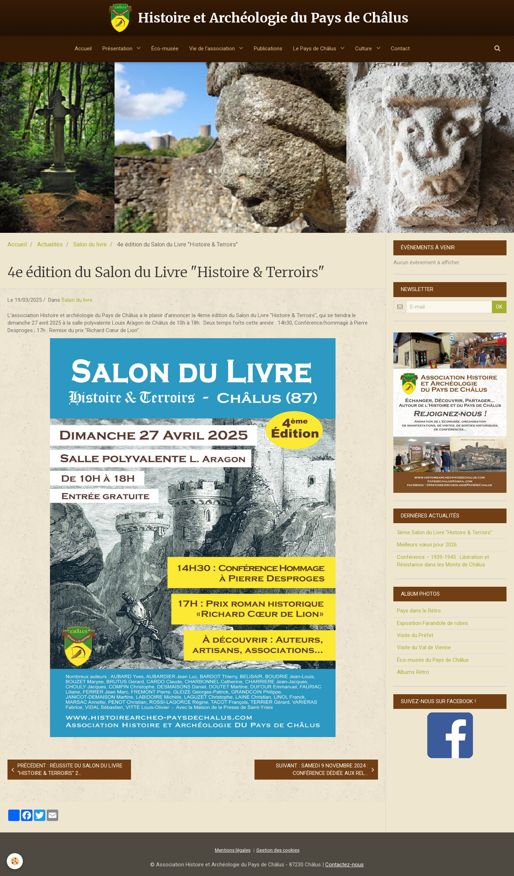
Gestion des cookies (277, 850)
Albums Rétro (413, 672)
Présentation (117, 48)
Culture (365, 48)
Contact (400, 48)
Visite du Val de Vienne (424, 647)
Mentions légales (233, 850)
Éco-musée (164, 48)
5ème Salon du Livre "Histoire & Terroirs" (444, 532)
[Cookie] (15, 861)
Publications (268, 48)
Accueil (82, 48)
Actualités (50, 244)
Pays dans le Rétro (419, 610)
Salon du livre (90, 244)
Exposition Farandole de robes (432, 623)
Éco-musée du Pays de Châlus (433, 660)
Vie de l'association (212, 48)
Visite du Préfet (415, 635)
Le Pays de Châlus (315, 48)
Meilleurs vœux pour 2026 (427, 544)
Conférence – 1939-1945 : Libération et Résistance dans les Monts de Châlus (443, 561)
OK (499, 307)
